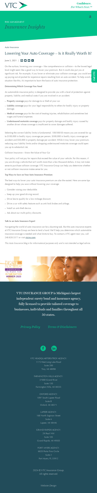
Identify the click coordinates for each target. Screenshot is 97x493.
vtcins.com (30, 238)
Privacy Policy (30, 327)
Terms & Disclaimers (62, 327)
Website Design (48, 486)
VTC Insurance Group (52, 470)
